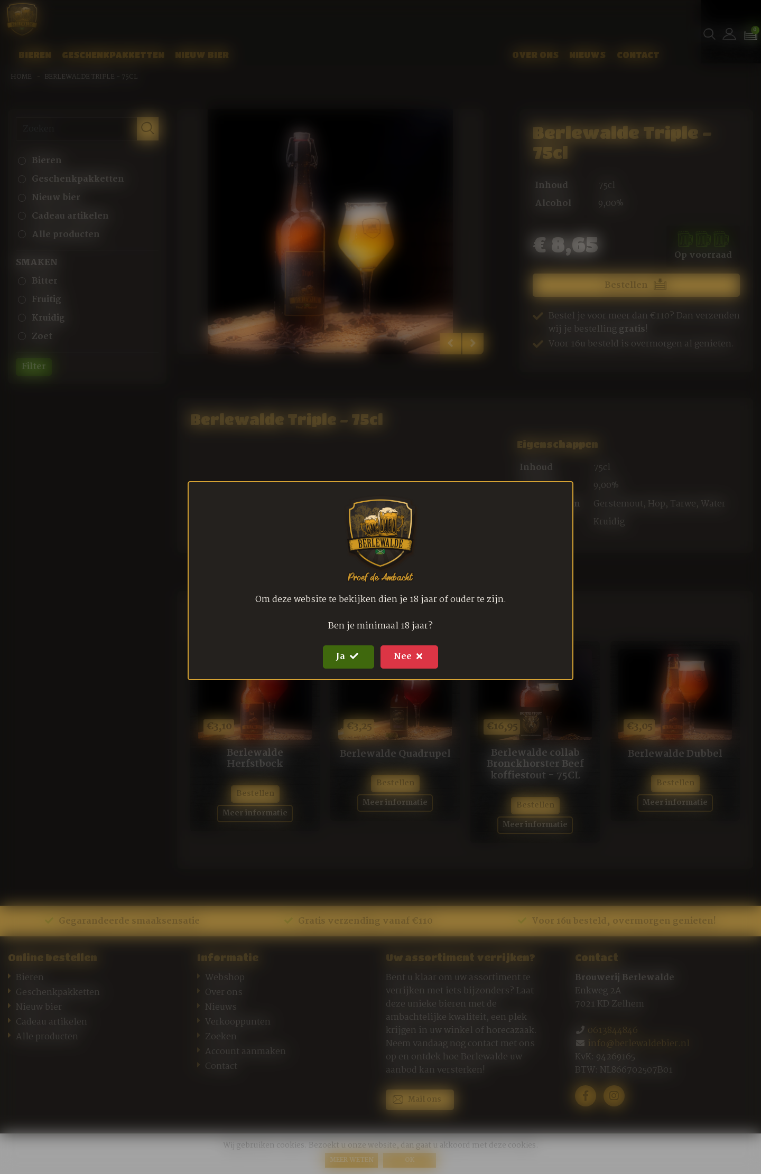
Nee (409, 657)
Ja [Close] (348, 657)
